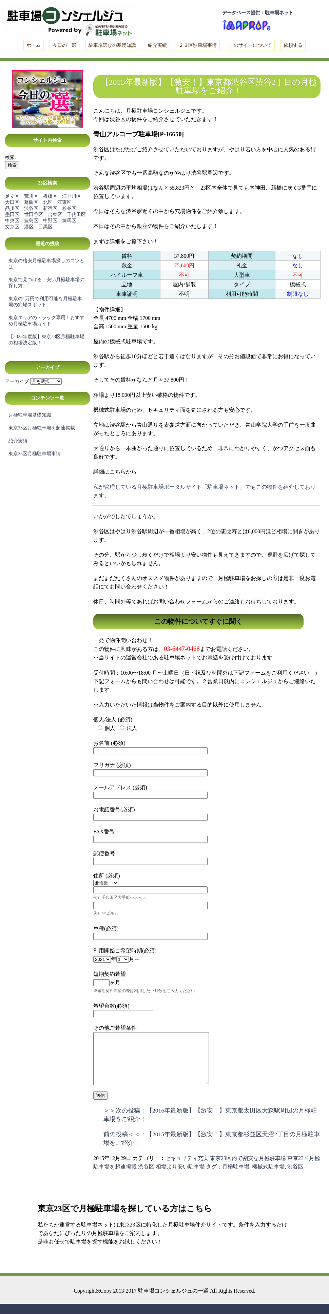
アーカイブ (17, 381)
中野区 (50, 220)
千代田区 (76, 214)
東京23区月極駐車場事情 (34, 453)
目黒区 (45, 226)
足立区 (12, 196)
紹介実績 (157, 45)
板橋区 (50, 196)
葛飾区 (31, 202)
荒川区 (31, 196)
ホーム (33, 45)
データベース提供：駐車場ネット (257, 12)
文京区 (12, 226)
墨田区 (12, 214)
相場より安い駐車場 (180, 1177)
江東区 (64, 202)
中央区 (12, 220)
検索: (10, 157)
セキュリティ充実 (187, 1168)
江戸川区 (71, 196)
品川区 (12, 208)
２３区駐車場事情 (198, 45)
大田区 (12, 202)
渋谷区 (31, 208)
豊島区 (31, 220)
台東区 (55, 214)
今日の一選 (64, 45)
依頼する (293, 45)
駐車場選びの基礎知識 (112, 45)
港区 (29, 226)
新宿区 (50, 208)
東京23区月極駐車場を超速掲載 (41, 427)
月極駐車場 (235, 1177)
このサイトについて (250, 45)
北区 (48, 202)
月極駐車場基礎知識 (29, 415)
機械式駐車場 (268, 1177)
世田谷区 (33, 214)
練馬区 (69, 220)
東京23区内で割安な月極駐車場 (248, 1168)
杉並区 (69, 208)
